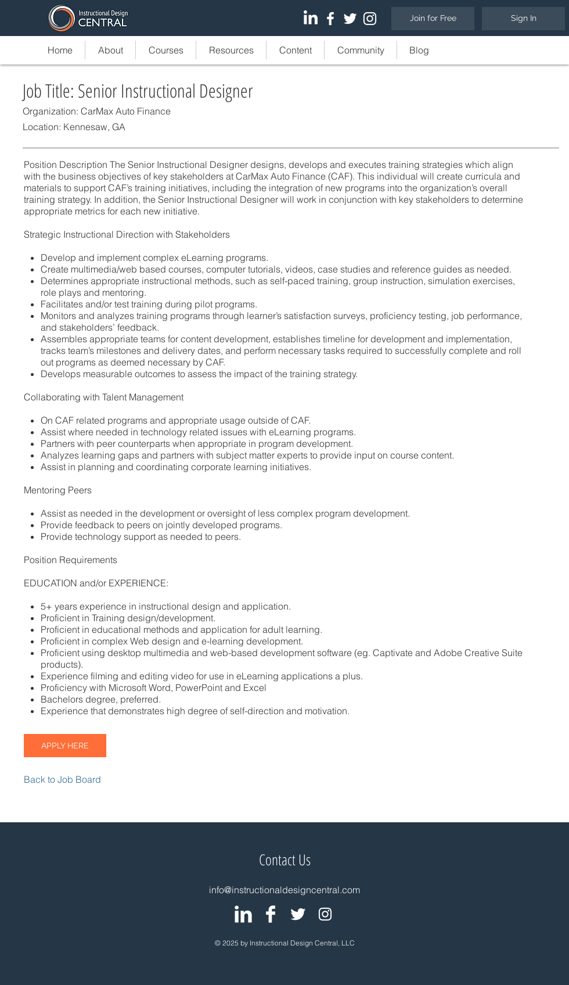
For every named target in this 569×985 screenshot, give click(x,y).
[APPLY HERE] (65, 745)
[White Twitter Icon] (350, 18)
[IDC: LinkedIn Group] (243, 914)
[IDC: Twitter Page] (298, 914)
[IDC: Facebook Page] (270, 914)
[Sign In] (523, 18)
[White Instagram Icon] (370, 18)
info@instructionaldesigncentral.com (284, 890)
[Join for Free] (432, 18)
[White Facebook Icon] (330, 18)
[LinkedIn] (310, 18)
